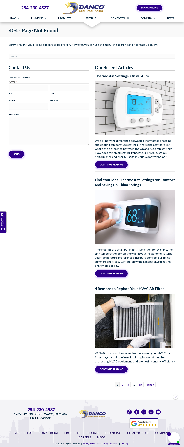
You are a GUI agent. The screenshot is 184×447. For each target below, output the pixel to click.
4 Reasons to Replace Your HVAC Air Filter (129, 288)
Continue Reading (111, 164)
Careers (84, 436)
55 (140, 383)
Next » (150, 383)
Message (14, 112)
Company (148, 18)
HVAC (15, 18)
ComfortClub (120, 18)
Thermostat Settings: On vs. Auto (122, 76)
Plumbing (39, 18)
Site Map (125, 443)
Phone (54, 99)
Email (13, 99)
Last (52, 92)
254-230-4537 (35, 7)
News (170, 18)
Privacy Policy (89, 443)
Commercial (49, 432)
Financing (113, 432)
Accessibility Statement (107, 443)
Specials (92, 18)
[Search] (92, 56)
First (11, 92)
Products (66, 18)
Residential (23, 432)
